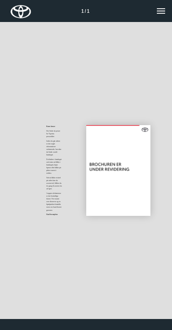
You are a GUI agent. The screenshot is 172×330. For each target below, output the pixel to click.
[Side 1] (85, 11)
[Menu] (161, 11)
